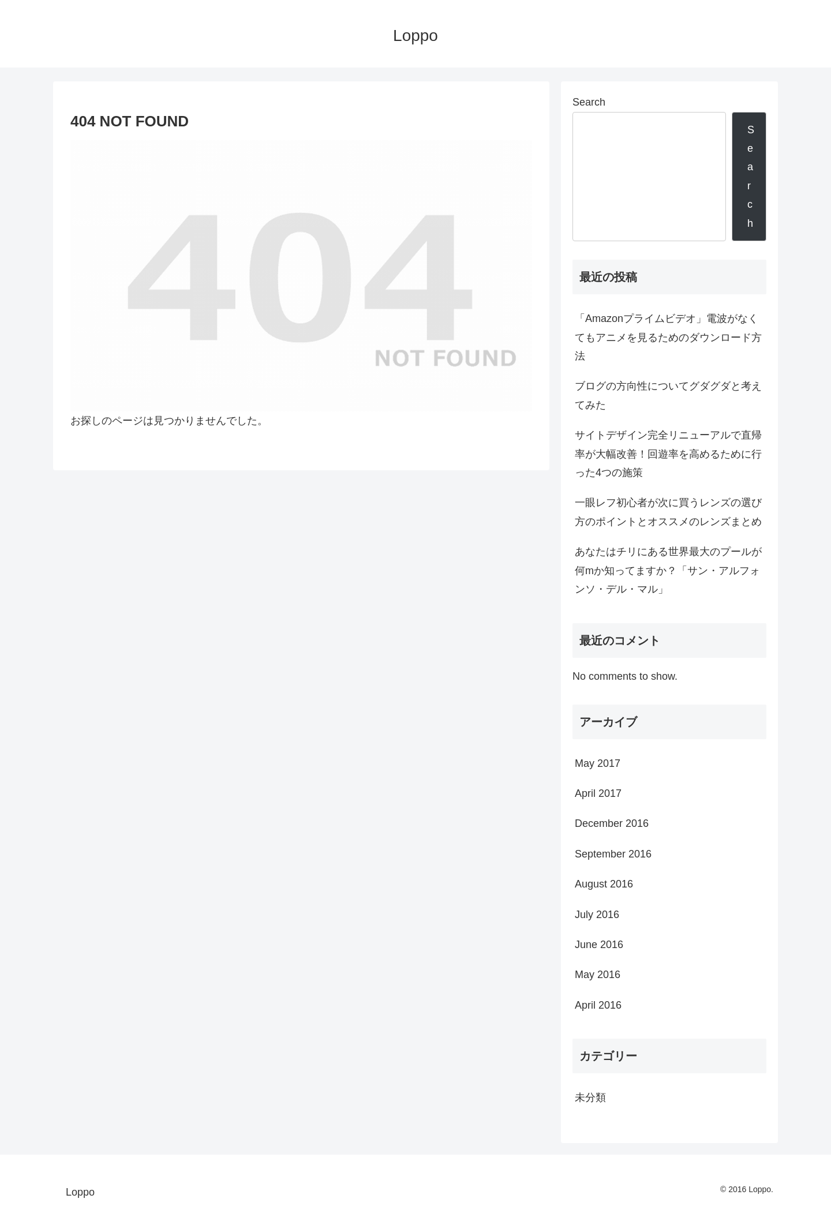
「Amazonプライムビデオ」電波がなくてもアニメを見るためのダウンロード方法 (668, 337)
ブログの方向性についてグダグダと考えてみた (668, 395)
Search (588, 102)
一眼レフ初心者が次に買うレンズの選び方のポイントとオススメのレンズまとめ (668, 512)
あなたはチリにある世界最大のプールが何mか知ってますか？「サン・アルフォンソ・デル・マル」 (668, 570)
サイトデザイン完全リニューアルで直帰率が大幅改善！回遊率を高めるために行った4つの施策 (668, 453)
